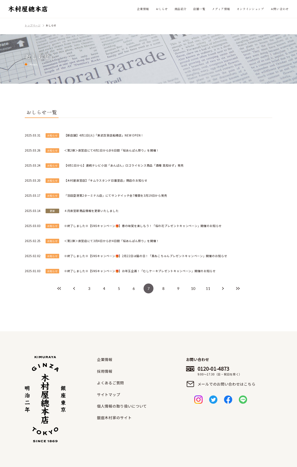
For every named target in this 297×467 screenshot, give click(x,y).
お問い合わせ (280, 9)
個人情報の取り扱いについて (122, 406)
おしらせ (162, 9)
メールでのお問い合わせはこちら (227, 384)
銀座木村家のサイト (114, 417)
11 (208, 288)
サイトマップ (108, 394)
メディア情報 (221, 9)
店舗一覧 (199, 9)
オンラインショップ (250, 9)
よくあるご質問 (110, 382)
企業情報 (143, 9)
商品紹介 (180, 9)
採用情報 (104, 371)
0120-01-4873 (227, 371)
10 (193, 288)
